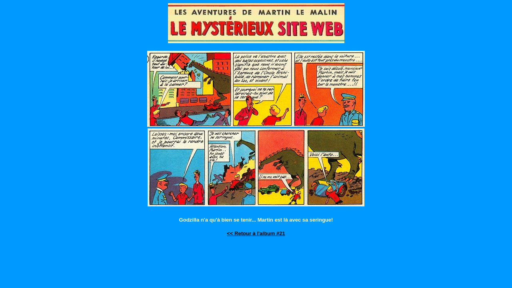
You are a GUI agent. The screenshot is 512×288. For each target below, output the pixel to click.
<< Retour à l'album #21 (256, 233)
